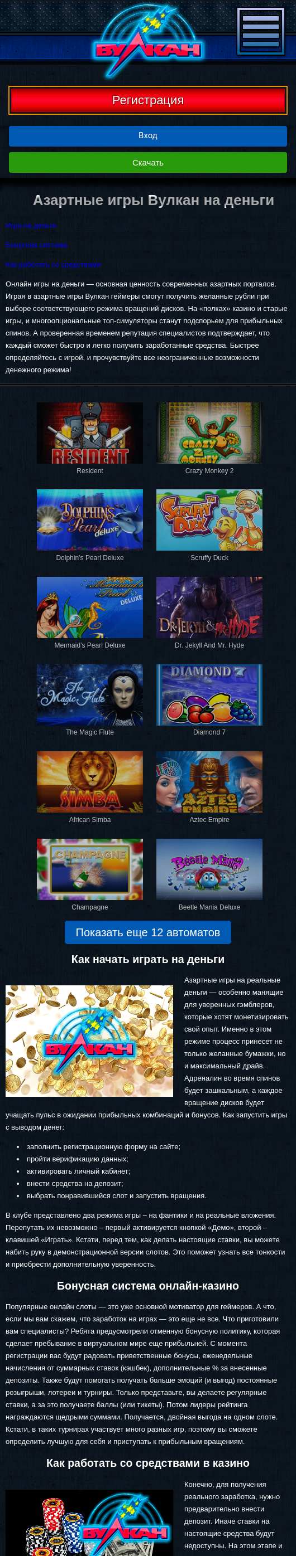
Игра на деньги (31, 225)
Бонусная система (36, 245)
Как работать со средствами (53, 264)
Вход (148, 135)
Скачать (148, 162)
